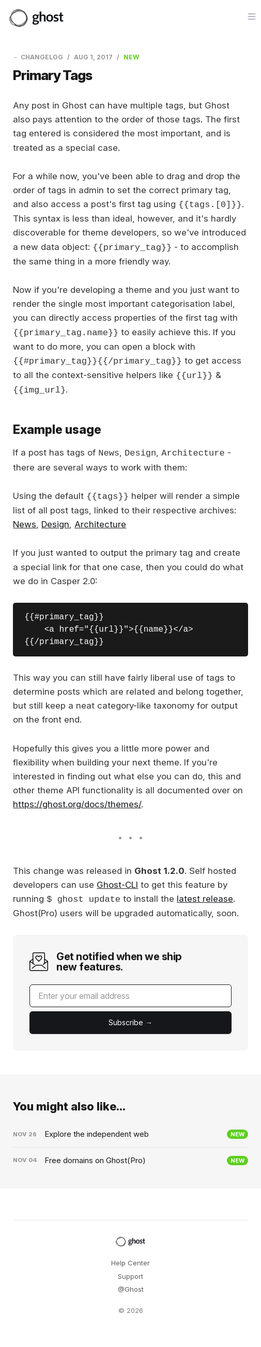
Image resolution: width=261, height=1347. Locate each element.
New (131, 57)
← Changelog (38, 57)
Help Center (130, 1263)
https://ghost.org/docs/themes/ (77, 804)
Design (55, 524)
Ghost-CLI (117, 885)
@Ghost (131, 1289)
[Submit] (130, 1022)
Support (130, 1276)
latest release (205, 899)
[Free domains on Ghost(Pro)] (130, 1160)
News (24, 524)
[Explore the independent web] (130, 1134)
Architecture (100, 524)
